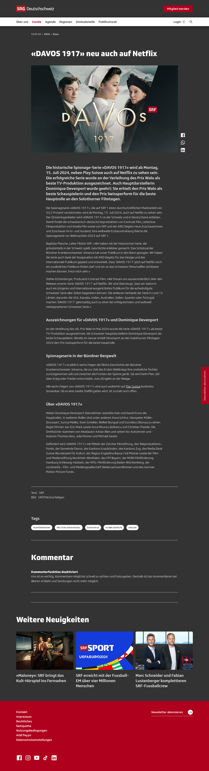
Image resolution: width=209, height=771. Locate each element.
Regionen (65, 21)
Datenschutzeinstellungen (34, 739)
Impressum (24, 716)
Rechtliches (24, 721)
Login (179, 22)
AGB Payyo (23, 735)
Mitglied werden (178, 8)
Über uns (22, 21)
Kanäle (36, 21)
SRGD (47, 34)
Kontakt (21, 712)
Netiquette (23, 726)
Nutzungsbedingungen (31, 730)
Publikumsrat (108, 21)
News (56, 34)
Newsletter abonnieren (172, 712)
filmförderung (41, 527)
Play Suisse (133, 386)
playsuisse (93, 527)
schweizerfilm (114, 527)
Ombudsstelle (85, 21)
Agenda (50, 21)
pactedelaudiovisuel (69, 527)
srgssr (132, 527)
